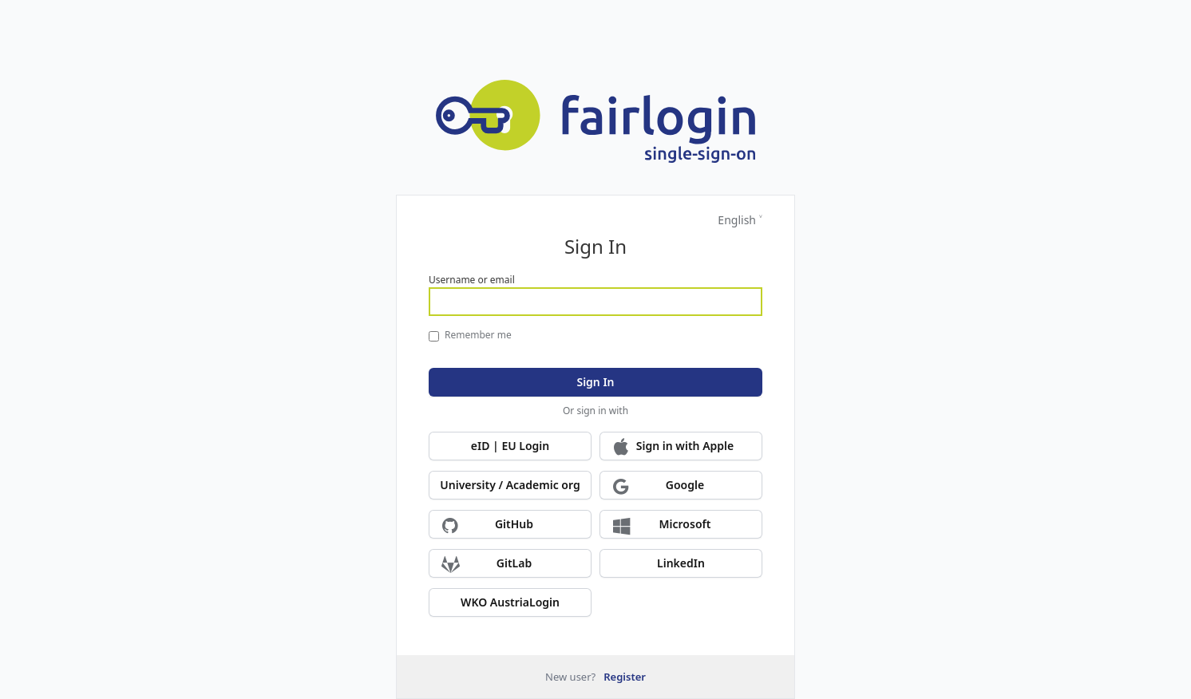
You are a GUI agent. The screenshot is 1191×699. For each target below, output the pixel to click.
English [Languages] (737, 219)
